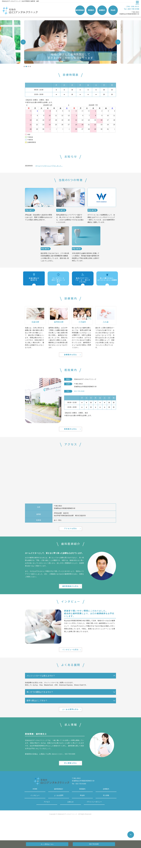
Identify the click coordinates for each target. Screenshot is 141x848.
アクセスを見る (70, 537)
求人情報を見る (70, 784)
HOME (35, 810)
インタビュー (35, 817)
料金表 (82, 817)
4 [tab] (30, 66)
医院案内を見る (70, 435)
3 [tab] (28, 66)
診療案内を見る (70, 357)
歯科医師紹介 (58, 810)
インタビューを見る (70, 664)
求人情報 (106, 817)
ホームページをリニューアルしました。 (49, 166)
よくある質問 (58, 817)
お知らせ (70, 823)
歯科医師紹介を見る (70, 598)
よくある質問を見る (70, 727)
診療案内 (106, 810)
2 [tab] (26, 66)
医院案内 (82, 810)
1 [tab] (24, 66)
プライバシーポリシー (94, 823)
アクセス (47, 823)
